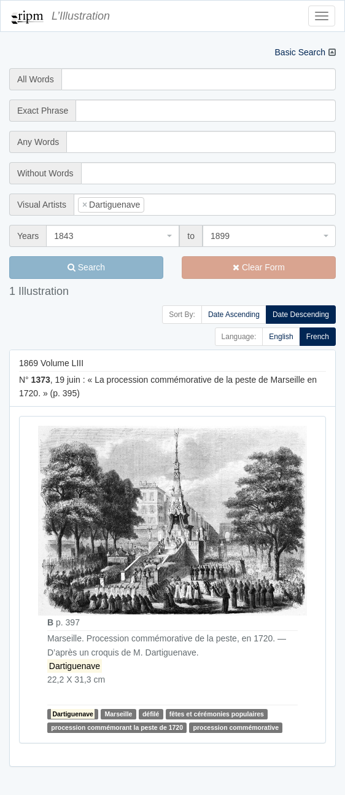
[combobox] (205, 205)
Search (86, 267)
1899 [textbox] (220, 236)
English (281, 336)
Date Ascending (234, 314)
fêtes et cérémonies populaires (216, 714)
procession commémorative (236, 727)
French (317, 336)
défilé (150, 714)
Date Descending (301, 314)
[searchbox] (165, 204)
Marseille (119, 714)
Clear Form (259, 267)
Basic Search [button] (300, 52)
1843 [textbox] (63, 236)
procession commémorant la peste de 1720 (117, 727)
